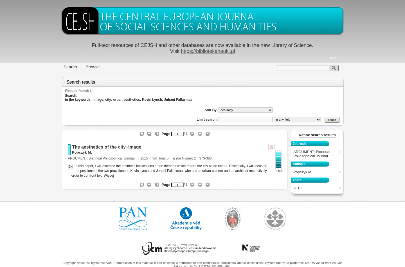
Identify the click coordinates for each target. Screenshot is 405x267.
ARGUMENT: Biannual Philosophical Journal (102, 158)
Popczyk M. (82, 152)
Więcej (109, 176)
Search (70, 66)
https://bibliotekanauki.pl (208, 51)
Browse (93, 66)
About (334, 58)
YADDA (310, 262)
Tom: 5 (164, 158)
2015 (144, 158)
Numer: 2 (189, 158)
